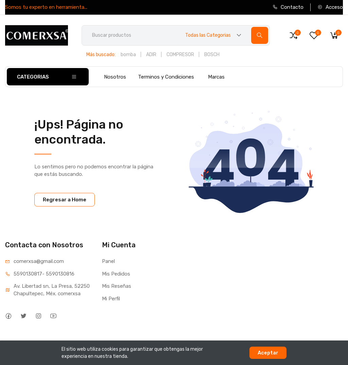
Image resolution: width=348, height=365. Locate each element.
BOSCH (212, 54)
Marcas (216, 77)
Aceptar (268, 353)
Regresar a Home (64, 200)
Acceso (330, 7)
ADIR (151, 54)
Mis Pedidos (116, 274)
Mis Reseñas (116, 286)
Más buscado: (101, 54)
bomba (128, 54)
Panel (108, 261)
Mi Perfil (111, 299)
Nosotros (115, 77)
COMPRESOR (180, 54)
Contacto (288, 7)
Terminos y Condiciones (166, 77)
